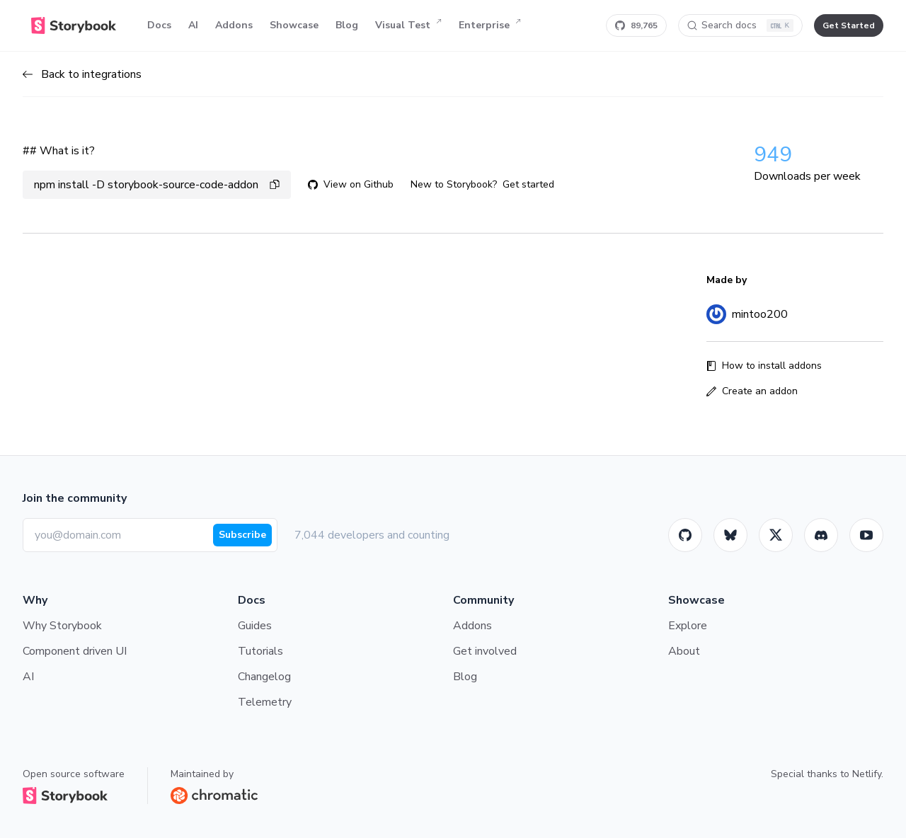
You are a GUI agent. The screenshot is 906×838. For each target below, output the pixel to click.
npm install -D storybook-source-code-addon (157, 185)
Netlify (866, 774)
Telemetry (265, 702)
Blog (347, 25)
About (684, 651)
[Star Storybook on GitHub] (636, 25)
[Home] (74, 25)
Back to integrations (82, 74)
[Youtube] (866, 535)
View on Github (351, 184)
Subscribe (242, 534)
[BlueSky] (730, 535)
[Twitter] (776, 535)
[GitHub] (685, 535)
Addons (234, 25)
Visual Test (408, 25)
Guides (255, 625)
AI (193, 25)
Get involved (485, 651)
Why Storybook (62, 625)
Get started (528, 184)
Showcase (294, 25)
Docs (159, 25)
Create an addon (752, 391)
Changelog (264, 676)
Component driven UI (75, 651)
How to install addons (764, 365)
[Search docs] (740, 25)
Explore (687, 625)
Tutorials (260, 651)
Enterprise (490, 25)
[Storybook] (821, 535)
